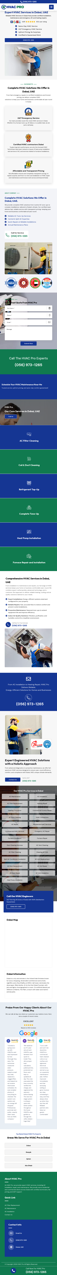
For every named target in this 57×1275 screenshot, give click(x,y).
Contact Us (13, 780)
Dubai (28, 1145)
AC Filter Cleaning (15, 852)
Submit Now (28, 343)
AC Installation (42, 797)
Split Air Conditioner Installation (15, 859)
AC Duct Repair (15, 873)
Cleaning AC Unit (42, 852)
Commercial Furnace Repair (42, 810)
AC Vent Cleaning (42, 845)
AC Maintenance (14, 797)
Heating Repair (42, 803)
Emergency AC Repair (42, 831)
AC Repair (14, 824)
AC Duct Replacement (14, 866)
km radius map (28, 944)
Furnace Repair (42, 838)
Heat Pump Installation (15, 880)
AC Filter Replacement (14, 803)
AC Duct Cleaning (15, 817)
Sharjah (28, 1152)
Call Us (10, 417)
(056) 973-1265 (36, 1272)
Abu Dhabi (28, 1165)
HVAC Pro (20, 1264)
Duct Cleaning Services (15, 845)
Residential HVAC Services (42, 824)
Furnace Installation (14, 838)
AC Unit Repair (42, 866)
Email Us (19, 1233)
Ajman (28, 1159)
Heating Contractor (14, 810)
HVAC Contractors (42, 817)
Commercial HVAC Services (14, 831)
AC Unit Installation (42, 873)
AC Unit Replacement (42, 859)
